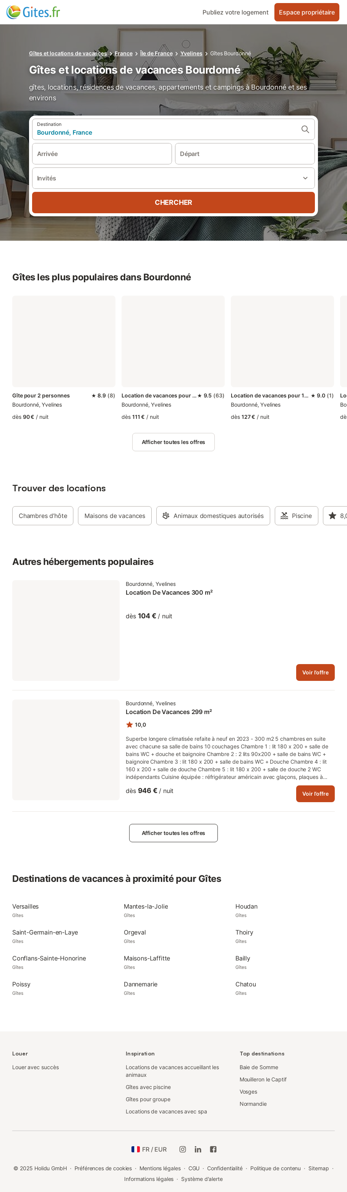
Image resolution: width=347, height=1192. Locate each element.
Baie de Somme (259, 1067)
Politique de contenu (275, 1168)
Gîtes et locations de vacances (68, 53)
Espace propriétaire (307, 12)
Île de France (156, 53)
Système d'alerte (202, 1179)
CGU (194, 1168)
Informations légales (149, 1179)
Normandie (253, 1103)
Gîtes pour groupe (148, 1099)
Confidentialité (225, 1168)
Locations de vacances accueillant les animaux (172, 1071)
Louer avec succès (35, 1067)
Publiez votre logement (235, 12)
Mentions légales (160, 1168)
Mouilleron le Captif (263, 1079)
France (124, 53)
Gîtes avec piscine (148, 1087)
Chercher (173, 202)
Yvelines (191, 53)
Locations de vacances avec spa (166, 1111)
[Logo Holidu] (44, 12)
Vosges (249, 1091)
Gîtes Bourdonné (230, 53)
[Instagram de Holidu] (183, 1149)
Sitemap (318, 1168)
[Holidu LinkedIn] (198, 1149)
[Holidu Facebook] (213, 1149)
